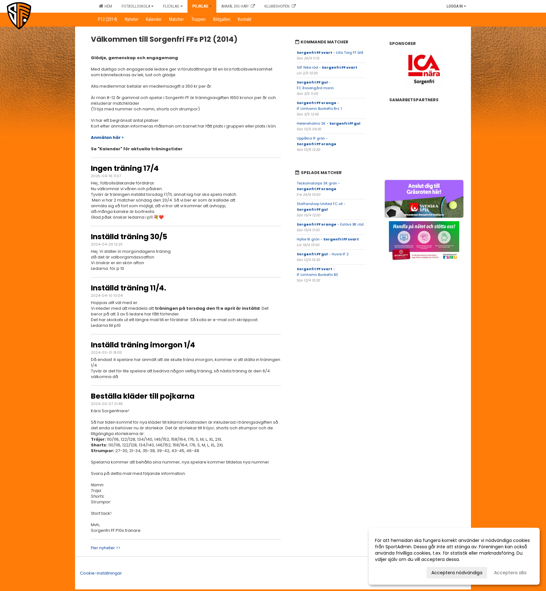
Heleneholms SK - (328, 123)
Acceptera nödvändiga (456, 572)
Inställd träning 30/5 (129, 237)
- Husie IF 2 (323, 254)
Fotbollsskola (138, 6)
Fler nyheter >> (105, 548)
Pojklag (202, 6)
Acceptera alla (510, 572)
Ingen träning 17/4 (125, 168)
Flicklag (173, 6)
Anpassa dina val (393, 572)
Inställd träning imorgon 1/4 (143, 345)
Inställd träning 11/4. (128, 288)
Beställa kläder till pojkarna (142, 396)
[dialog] (454, 556)
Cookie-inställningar (101, 573)
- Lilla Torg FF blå (330, 52)
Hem (105, 6)
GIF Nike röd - (327, 67)
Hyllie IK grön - (328, 239)
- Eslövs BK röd (330, 224)
